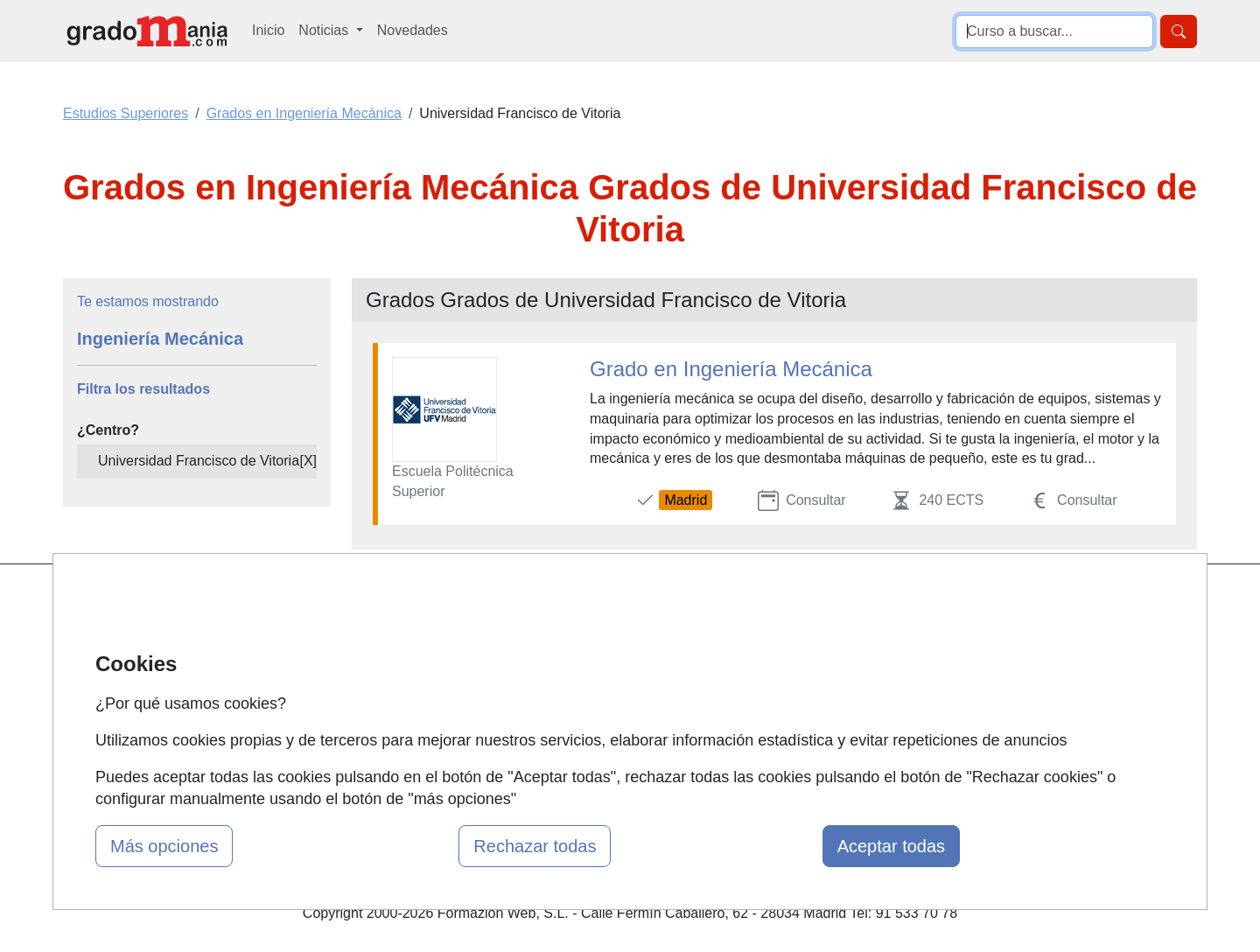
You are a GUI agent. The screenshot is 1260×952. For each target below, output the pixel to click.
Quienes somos (414, 634)
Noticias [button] (325, 30)
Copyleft (776, 703)
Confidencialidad (802, 634)
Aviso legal (784, 669)
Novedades (412, 30)
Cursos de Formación (625, 703)
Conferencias (599, 669)
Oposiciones (596, 737)
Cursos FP (591, 634)
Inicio (268, 30)
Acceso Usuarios (418, 703)
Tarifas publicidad (420, 669)
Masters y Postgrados (626, 600)
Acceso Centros (415, 737)
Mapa (383, 600)
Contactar (781, 600)
